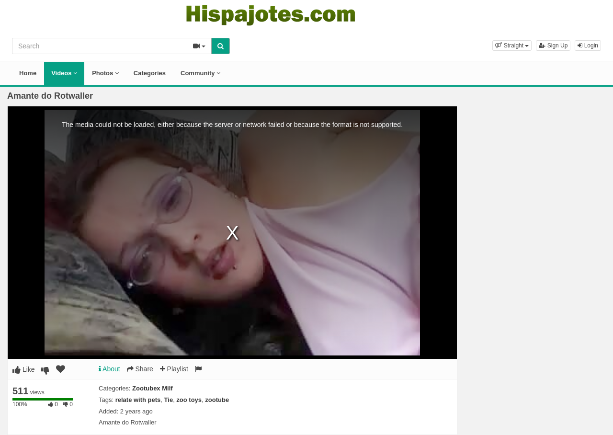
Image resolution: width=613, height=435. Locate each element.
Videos (64, 73)
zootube (217, 399)
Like (23, 369)
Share (140, 369)
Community (200, 73)
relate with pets (138, 399)
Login (588, 45)
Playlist (174, 369)
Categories (150, 73)
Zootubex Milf (152, 388)
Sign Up (553, 45)
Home (27, 73)
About (109, 369)
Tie (168, 399)
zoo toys (189, 399)
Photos (105, 73)
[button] (512, 45)
